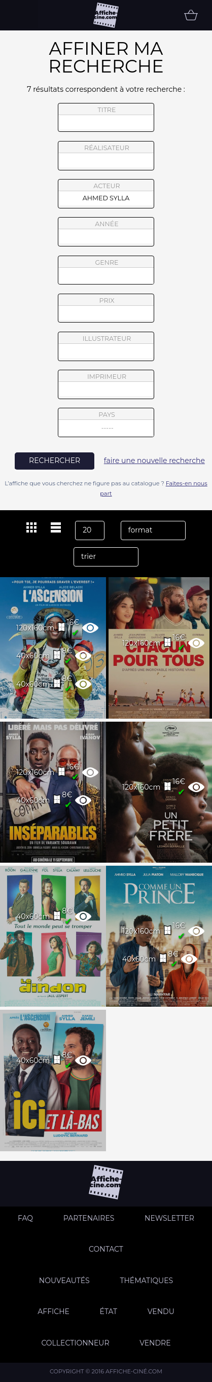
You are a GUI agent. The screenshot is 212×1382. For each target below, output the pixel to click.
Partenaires (89, 1218)
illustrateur (106, 346)
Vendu (161, 1311)
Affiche (53, 1311)
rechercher (54, 460)
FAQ (25, 1218)
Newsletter (169, 1218)
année (106, 231)
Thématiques (146, 1280)
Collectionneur (75, 1343)
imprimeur (106, 384)
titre (106, 117)
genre (106, 272)
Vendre (154, 1343)
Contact (106, 1249)
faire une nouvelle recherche (154, 460)
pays (106, 424)
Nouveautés (64, 1280)
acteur (106, 193)
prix (106, 308)
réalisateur (106, 155)
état (109, 1311)
